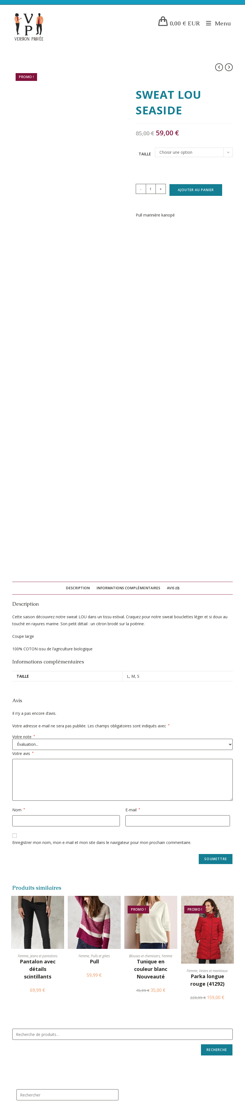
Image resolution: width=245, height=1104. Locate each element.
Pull (94, 617)
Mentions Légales (37, 825)
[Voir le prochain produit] (229, 67)
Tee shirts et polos (144, 912)
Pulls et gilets (100, 611)
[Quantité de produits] (151, 189)
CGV (25, 848)
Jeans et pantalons (43, 611)
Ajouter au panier (196, 189)
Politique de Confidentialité (45, 833)
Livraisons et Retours (40, 840)
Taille (145, 154)
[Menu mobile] (216, 23)
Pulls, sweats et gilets (147, 996)
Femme (23, 611)
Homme (133, 1066)
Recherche (217, 705)
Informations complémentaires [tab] (128, 243)
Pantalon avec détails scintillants (37, 624)
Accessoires (137, 828)
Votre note (23, 392)
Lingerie (133, 856)
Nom (18, 465)
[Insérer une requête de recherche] (67, 750)
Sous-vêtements (141, 954)
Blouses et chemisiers (144, 611)
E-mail (132, 465)
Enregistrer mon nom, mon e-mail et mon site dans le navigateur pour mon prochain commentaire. (101, 498)
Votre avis (23, 409)
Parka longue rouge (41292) (207, 635)
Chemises (134, 1010)
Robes (132, 842)
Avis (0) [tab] (173, 243)
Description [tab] (78, 243)
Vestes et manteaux (213, 626)
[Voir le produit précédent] (219, 67)
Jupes (131, 884)
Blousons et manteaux (147, 1038)
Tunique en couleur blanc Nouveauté (150, 624)
